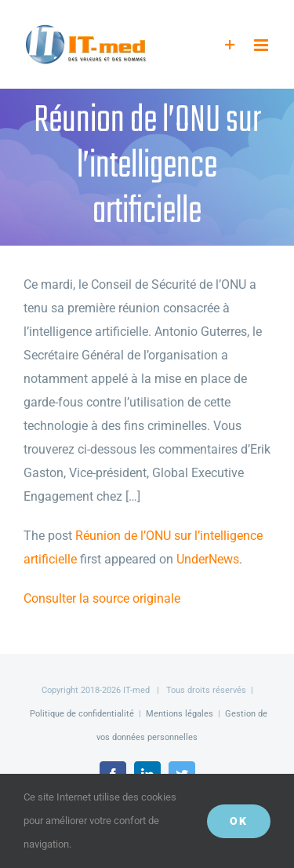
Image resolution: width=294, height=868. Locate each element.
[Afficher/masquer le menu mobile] (262, 45)
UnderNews (207, 559)
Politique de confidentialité (82, 714)
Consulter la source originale (102, 598)
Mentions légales (179, 714)
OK (239, 821)
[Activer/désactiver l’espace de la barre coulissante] (230, 45)
